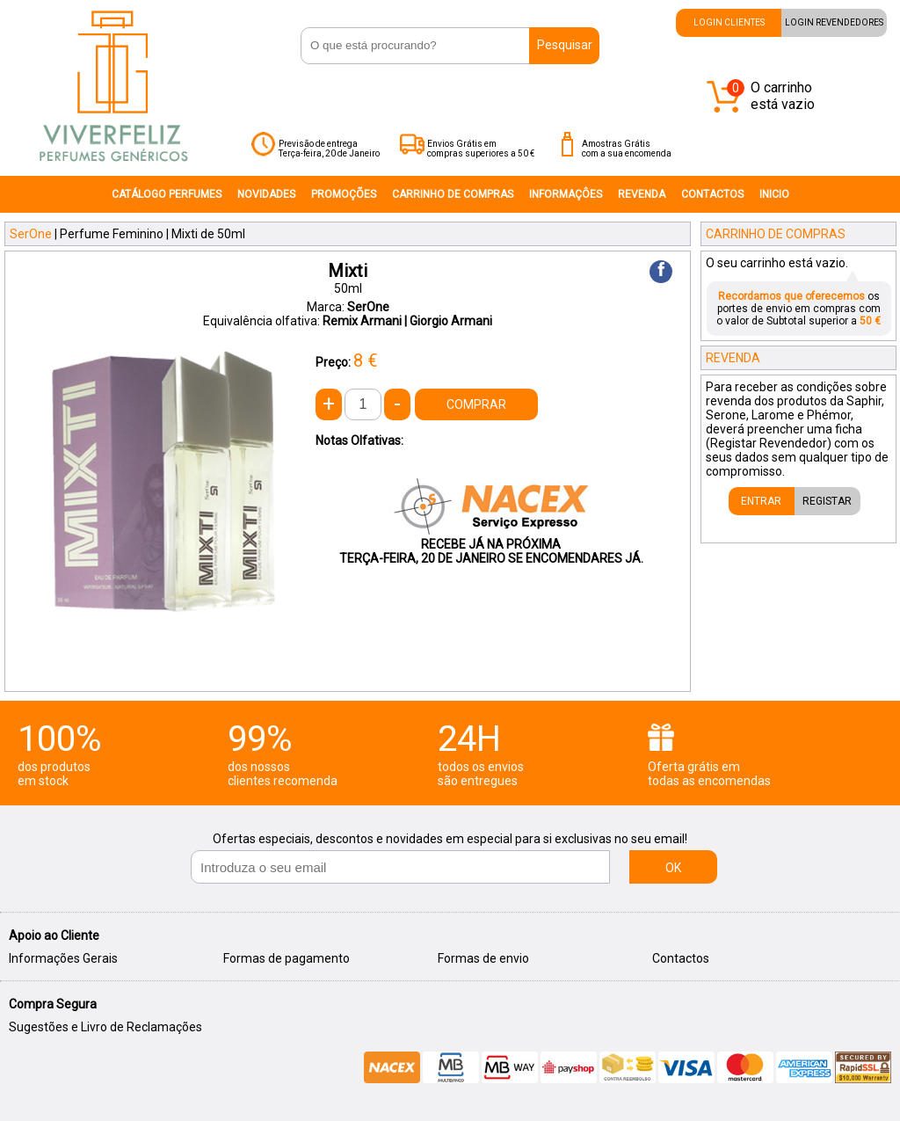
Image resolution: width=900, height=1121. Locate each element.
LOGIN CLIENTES (729, 22)
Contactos (680, 958)
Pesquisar (564, 45)
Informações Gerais (63, 958)
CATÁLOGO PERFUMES (166, 194)
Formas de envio (483, 958)
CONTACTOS (712, 194)
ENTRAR (761, 501)
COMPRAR (476, 404)
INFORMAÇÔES (565, 194)
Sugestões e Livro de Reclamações (105, 1027)
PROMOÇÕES (343, 194)
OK (673, 868)
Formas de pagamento (286, 958)
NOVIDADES (266, 194)
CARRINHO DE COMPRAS (452, 194)
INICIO (774, 194)
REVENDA (641, 194)
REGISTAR (827, 501)
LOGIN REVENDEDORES (834, 22)
